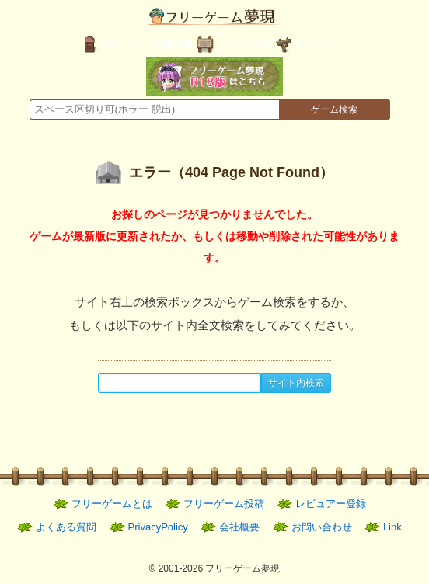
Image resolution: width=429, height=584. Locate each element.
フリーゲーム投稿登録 (145, 44)
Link (392, 527)
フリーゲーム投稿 (223, 503)
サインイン (316, 44)
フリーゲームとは (112, 503)
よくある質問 (66, 527)
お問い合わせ (321, 527)
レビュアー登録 (330, 503)
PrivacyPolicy (158, 527)
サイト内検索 (296, 382)
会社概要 (239, 527)
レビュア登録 (243, 44)
